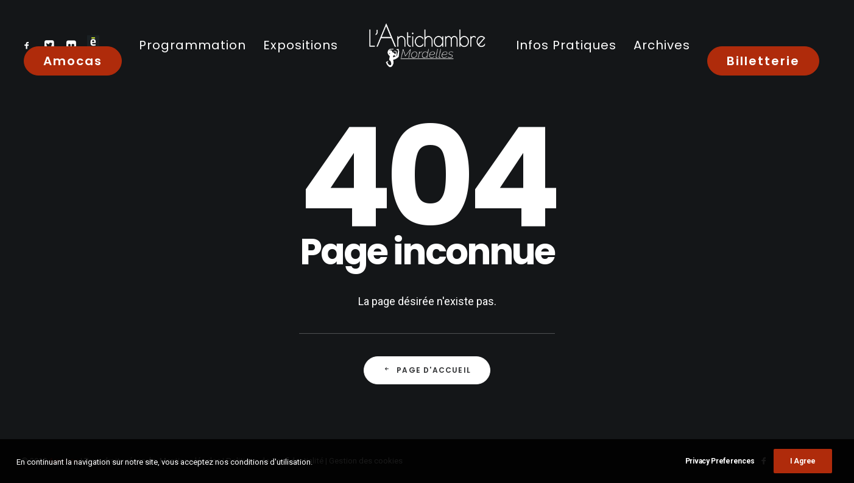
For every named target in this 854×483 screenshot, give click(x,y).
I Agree (803, 464)
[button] (29, 45)
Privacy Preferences (720, 464)
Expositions (300, 45)
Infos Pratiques (566, 45)
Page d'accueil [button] (427, 370)
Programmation (192, 45)
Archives (661, 45)
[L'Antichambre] (427, 45)
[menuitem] (29, 45)
